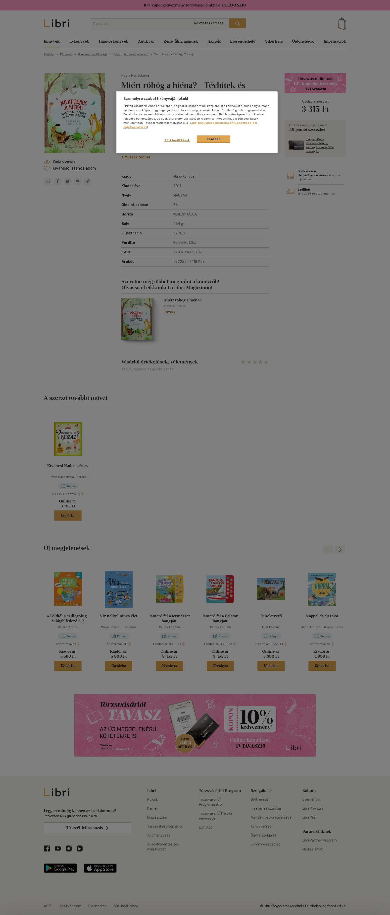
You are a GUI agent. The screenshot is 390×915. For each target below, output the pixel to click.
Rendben (214, 139)
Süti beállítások (177, 140)
